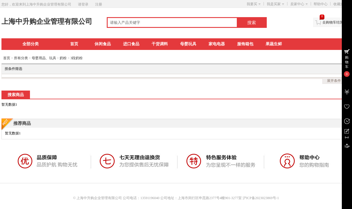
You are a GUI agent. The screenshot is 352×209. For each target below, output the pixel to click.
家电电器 (217, 44)
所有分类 (21, 58)
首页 (74, 44)
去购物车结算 (332, 22)
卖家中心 (299, 4)
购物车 (347, 62)
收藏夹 (340, 4)
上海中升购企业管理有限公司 (46, 21)
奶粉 (63, 58)
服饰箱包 (245, 44)
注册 (98, 4)
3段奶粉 (76, 58)
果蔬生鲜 (274, 44)
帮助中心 (321, 4)
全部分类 (30, 44)
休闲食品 (103, 44)
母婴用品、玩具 (44, 58)
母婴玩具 (188, 44)
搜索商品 (16, 95)
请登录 (83, 4)
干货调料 (160, 44)
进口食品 (131, 44)
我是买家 (275, 4)
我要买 (254, 4)
